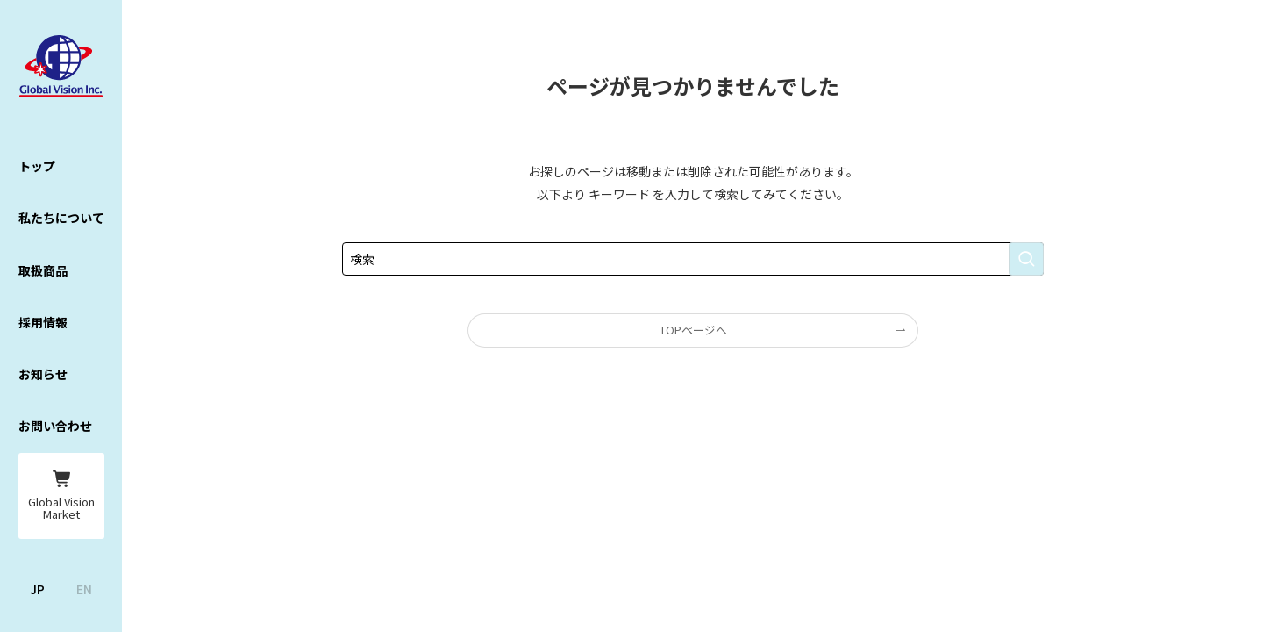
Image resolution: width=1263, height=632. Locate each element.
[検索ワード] (693, 259)
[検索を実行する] (1026, 259)
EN (84, 589)
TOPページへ (693, 329)
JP (37, 589)
